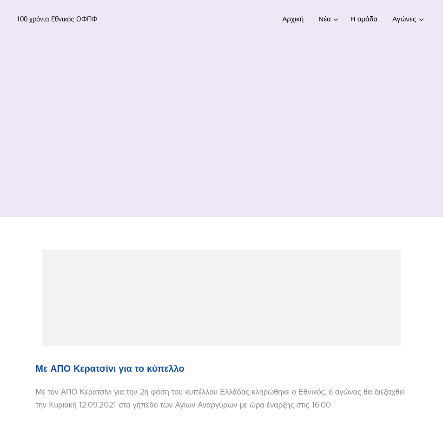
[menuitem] (295, 19)
